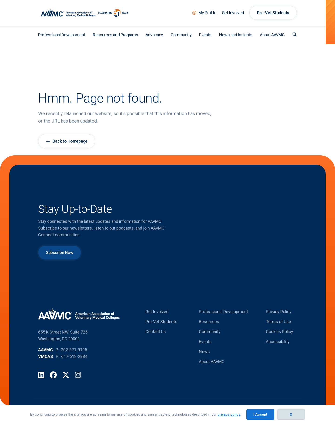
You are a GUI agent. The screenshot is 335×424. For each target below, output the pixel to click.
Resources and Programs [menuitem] (115, 34)
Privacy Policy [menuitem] (278, 311)
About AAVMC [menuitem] (272, 34)
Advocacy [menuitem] (154, 34)
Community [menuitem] (181, 34)
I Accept (260, 414)
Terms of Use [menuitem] (278, 321)
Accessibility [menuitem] (278, 341)
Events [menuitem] (205, 34)
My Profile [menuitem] (207, 12)
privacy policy (229, 414)
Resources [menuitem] (209, 321)
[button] (294, 34)
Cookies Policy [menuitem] (279, 331)
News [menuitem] (204, 351)
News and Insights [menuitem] (235, 34)
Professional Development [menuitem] (61, 34)
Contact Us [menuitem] (155, 331)
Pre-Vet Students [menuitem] (273, 12)
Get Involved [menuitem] (233, 12)
